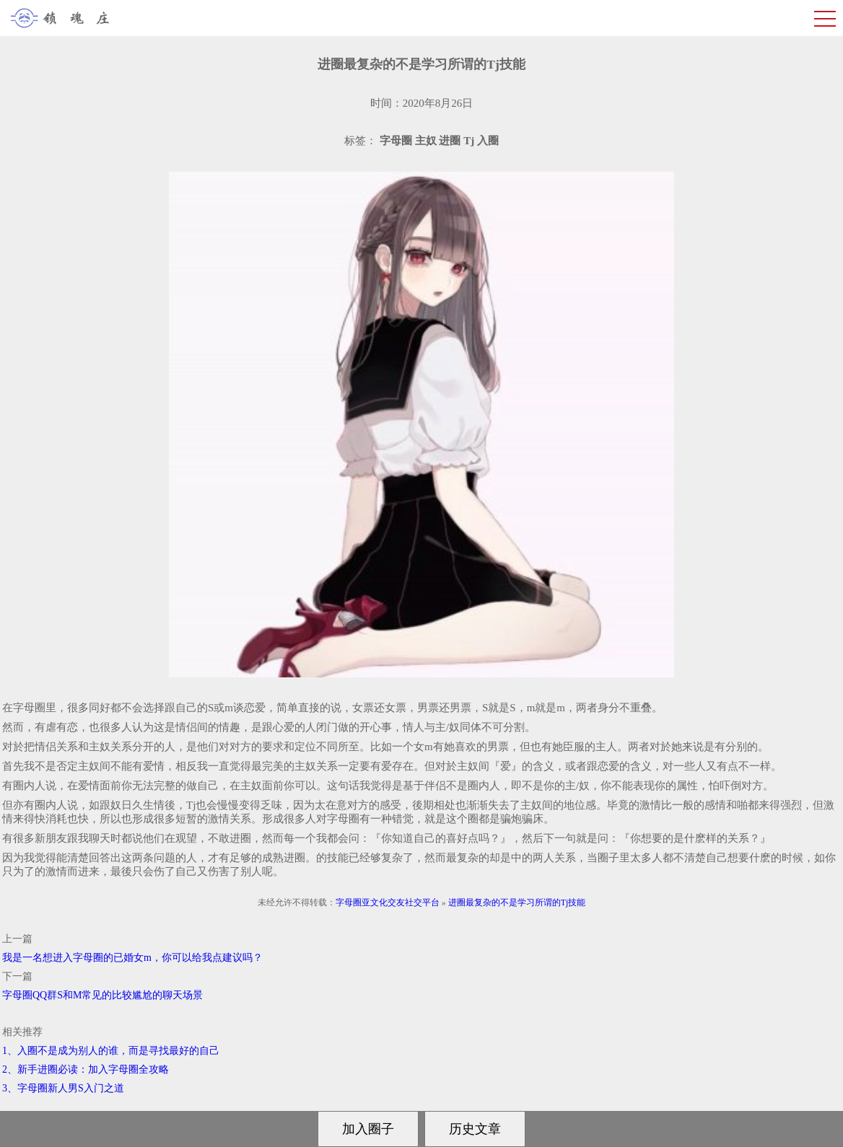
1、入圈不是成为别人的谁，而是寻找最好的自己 (110, 1050)
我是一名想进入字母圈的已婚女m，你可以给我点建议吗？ (132, 957)
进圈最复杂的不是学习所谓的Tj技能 (517, 902)
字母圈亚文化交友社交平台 (388, 902)
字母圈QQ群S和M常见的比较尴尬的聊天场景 (102, 995)
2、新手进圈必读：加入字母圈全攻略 (85, 1069)
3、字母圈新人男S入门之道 (63, 1088)
